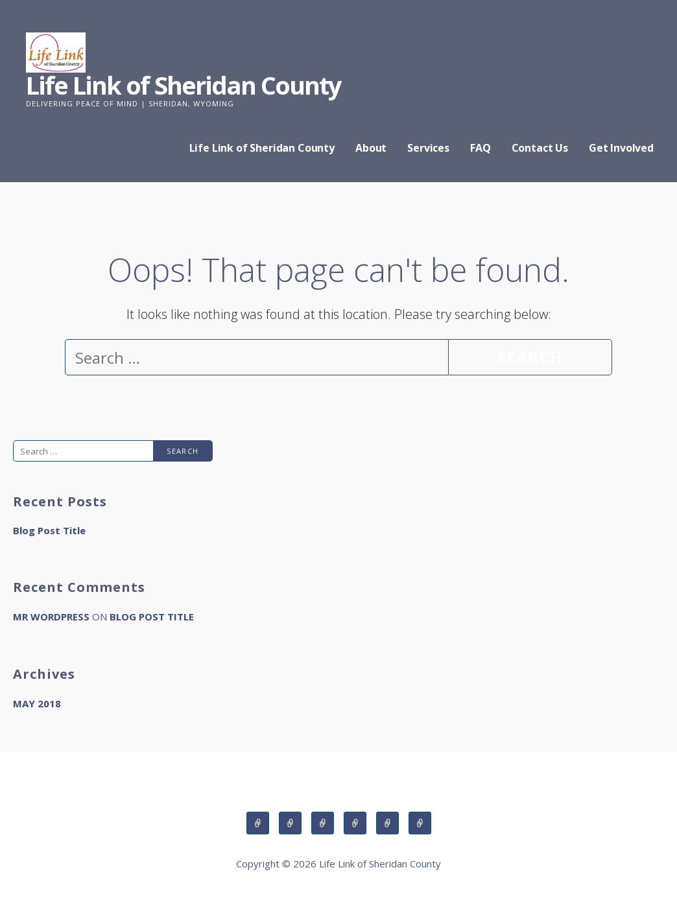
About (370, 148)
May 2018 (37, 703)
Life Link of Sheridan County (183, 85)
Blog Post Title (49, 530)
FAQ (480, 148)
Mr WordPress (51, 616)
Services (428, 148)
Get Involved (621, 148)
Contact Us (540, 148)
